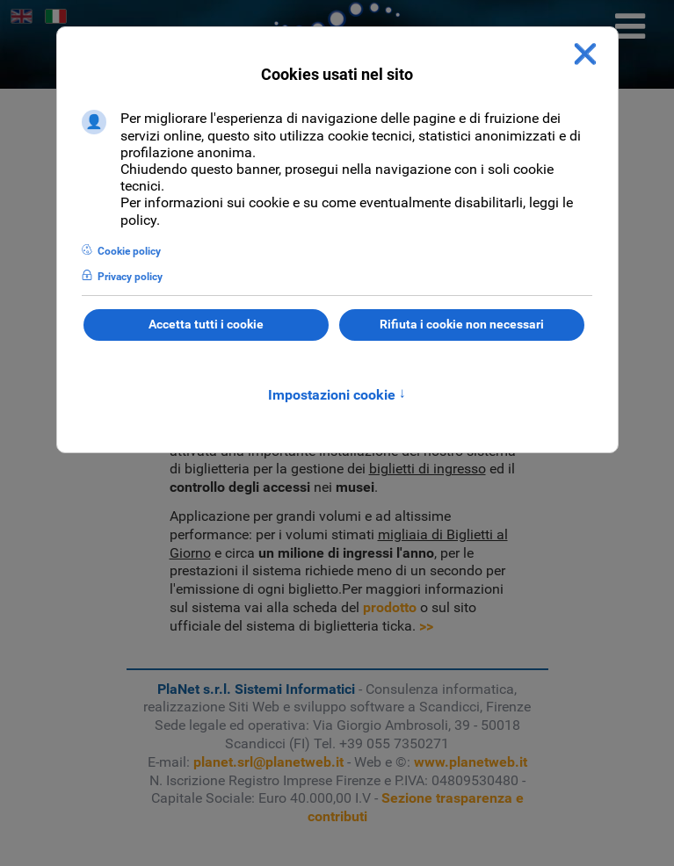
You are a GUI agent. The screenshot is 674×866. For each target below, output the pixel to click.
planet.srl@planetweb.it (268, 762)
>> (426, 625)
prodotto (390, 607)
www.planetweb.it (470, 762)
